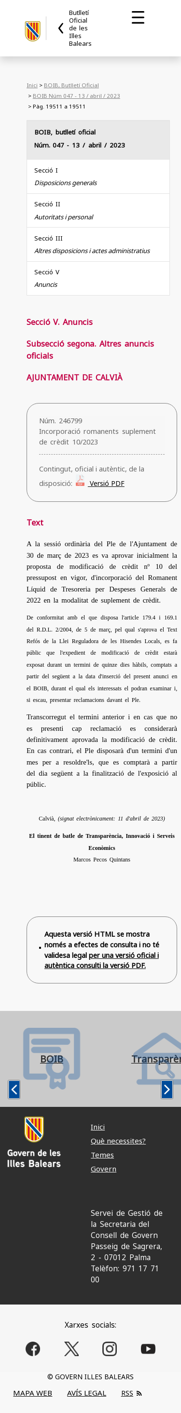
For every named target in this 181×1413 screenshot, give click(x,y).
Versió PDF (106, 483)
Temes (102, 1154)
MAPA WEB (32, 1393)
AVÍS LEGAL (86, 1393)
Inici (32, 85)
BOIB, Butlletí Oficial (71, 85)
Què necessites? (118, 1140)
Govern (103, 1168)
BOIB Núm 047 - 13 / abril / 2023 (76, 95)
